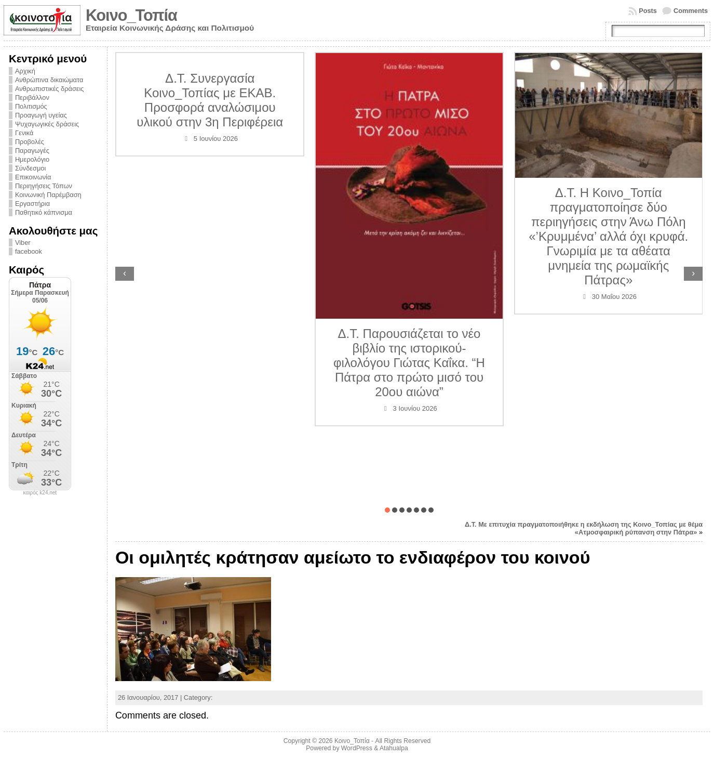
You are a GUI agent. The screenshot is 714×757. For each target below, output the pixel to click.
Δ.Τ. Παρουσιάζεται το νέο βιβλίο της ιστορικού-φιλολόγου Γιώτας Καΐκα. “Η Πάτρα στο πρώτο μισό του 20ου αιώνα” (409, 363)
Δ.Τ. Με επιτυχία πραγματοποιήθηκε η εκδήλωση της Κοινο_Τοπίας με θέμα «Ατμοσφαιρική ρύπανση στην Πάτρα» (584, 528)
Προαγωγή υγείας (41, 115)
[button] (387, 510)
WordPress (356, 748)
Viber (23, 242)
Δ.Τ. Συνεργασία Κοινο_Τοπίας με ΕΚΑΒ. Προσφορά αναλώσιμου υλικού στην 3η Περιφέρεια (210, 100)
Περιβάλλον (32, 97)
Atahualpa (394, 748)
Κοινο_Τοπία (131, 15)
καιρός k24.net (40, 492)
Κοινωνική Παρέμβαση (48, 195)
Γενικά (24, 133)
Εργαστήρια (32, 203)
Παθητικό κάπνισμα (43, 212)
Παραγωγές (32, 150)
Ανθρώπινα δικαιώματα (49, 80)
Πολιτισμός (31, 106)
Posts (648, 11)
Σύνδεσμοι (30, 168)
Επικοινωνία (33, 177)
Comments (690, 11)
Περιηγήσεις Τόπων (43, 186)
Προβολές (29, 142)
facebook (28, 251)
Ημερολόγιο (32, 159)
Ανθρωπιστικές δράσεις (49, 89)
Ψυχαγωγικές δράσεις (47, 124)
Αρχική (25, 71)
